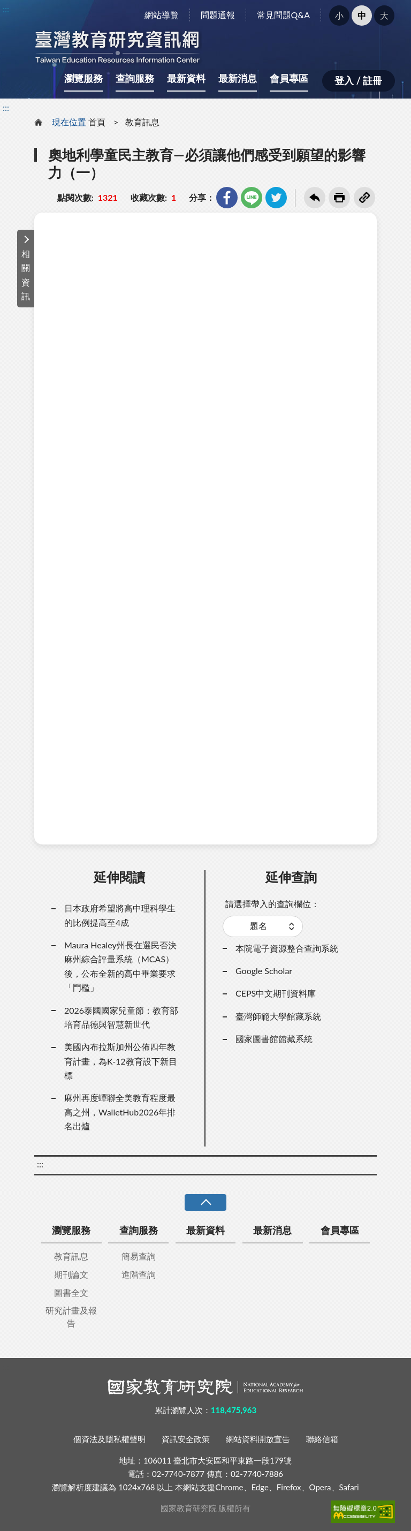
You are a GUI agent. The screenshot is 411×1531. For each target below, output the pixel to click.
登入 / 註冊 (358, 80)
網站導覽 (161, 15)
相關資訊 (25, 274)
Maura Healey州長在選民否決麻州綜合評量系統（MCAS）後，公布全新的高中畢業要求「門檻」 (120, 966)
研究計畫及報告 (71, 1316)
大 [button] (384, 15)
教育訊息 (142, 122)
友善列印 (339, 197)
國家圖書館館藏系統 (274, 1039)
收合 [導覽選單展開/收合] (205, 1202)
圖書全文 (71, 1292)
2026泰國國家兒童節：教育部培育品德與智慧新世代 (121, 1017)
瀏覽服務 (83, 78)
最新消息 (237, 78)
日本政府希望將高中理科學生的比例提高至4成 (120, 915)
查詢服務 (135, 78)
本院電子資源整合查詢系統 (286, 948)
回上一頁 (314, 197)
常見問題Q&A (283, 15)
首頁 (96, 122)
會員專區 (289, 78)
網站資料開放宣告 (258, 1439)
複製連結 (364, 197)
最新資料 (186, 78)
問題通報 (218, 15)
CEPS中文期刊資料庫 (275, 993)
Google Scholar (263, 971)
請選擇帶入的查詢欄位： (272, 904)
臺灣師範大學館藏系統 (278, 1016)
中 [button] (361, 15)
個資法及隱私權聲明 (109, 1439)
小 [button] (339, 15)
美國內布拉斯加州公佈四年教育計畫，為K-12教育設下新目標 (120, 1061)
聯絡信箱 (322, 1439)
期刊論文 (71, 1274)
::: (6, 9)
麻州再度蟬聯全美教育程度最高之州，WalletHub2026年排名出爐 (120, 1111)
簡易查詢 (138, 1256)
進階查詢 (138, 1274)
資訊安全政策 (186, 1439)
